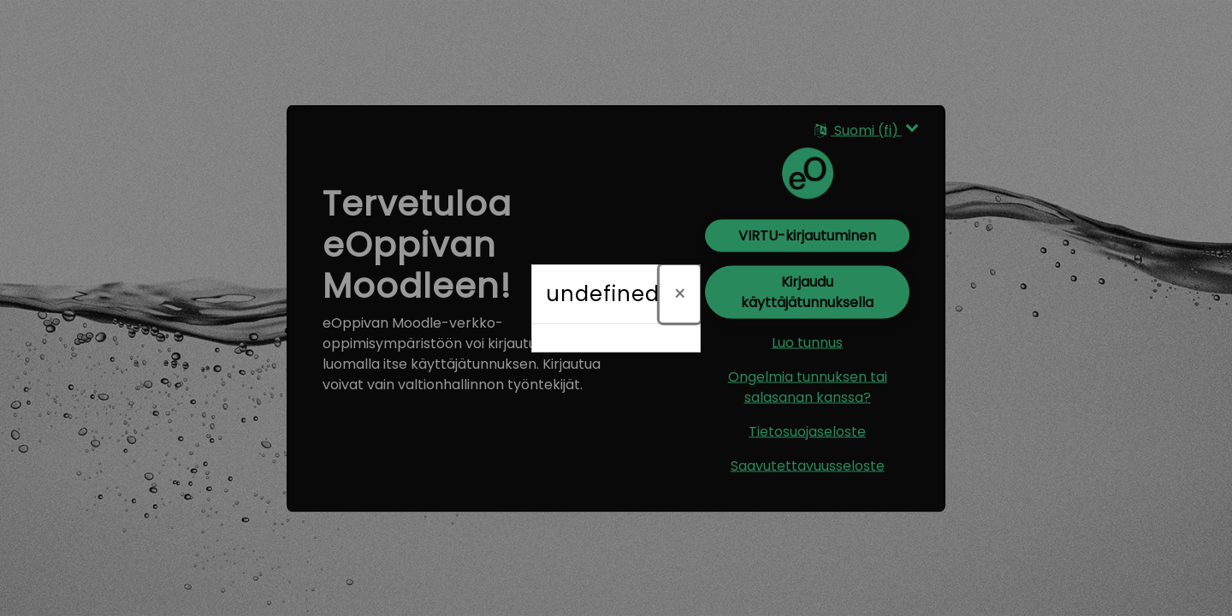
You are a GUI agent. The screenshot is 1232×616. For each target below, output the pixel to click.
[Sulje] (680, 294)
